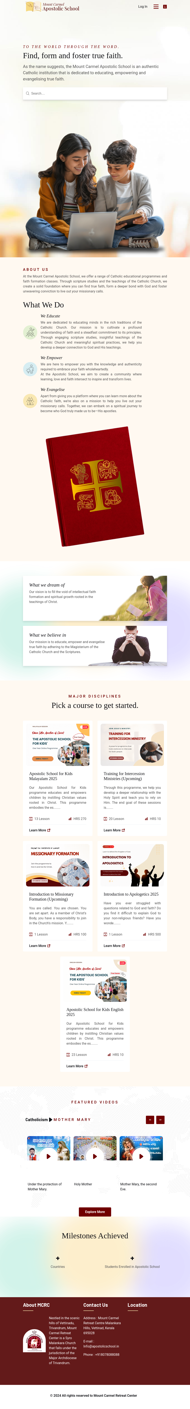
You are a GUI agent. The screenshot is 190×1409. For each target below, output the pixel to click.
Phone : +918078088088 (101, 1357)
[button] (150, 1121)
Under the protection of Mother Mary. (45, 1188)
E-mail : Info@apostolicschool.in (101, 1346)
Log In (142, 7)
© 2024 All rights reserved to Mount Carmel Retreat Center (93, 1398)
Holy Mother (83, 1186)
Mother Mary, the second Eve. (138, 1188)
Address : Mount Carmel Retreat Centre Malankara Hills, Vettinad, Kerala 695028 (102, 1328)
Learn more (40, 832)
